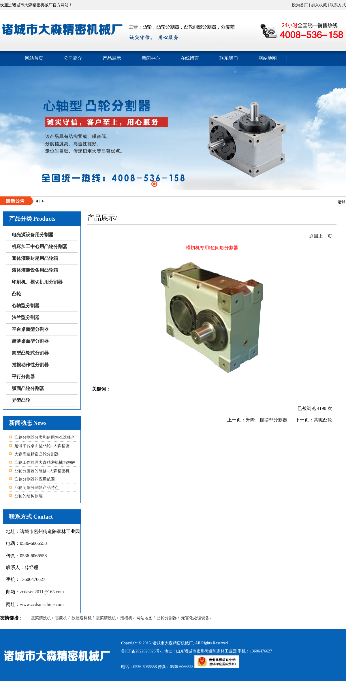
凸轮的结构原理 (28, 496)
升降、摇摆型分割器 (266, 419)
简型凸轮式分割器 (30, 352)
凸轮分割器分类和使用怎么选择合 (44, 437)
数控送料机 (82, 618)
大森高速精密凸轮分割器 (36, 454)
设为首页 (300, 5)
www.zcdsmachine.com (42, 604)
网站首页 (34, 58)
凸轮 (16, 293)
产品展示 (112, 58)
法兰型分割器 (26, 317)
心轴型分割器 (26, 305)
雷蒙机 (61, 618)
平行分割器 (23, 376)
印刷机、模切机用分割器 (37, 281)
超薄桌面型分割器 (30, 341)
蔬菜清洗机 (41, 618)
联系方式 (338, 5)
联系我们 (228, 58)
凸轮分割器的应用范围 (34, 479)
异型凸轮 (21, 400)
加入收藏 (319, 5)
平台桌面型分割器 (30, 329)
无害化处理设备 (195, 618)
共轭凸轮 (323, 419)
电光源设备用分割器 (32, 234)
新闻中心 (151, 58)
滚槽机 (126, 618)
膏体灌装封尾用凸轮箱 (35, 258)
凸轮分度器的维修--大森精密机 (41, 471)
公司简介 (73, 58)
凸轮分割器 (167, 618)
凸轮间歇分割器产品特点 (36, 487)
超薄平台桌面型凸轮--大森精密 (41, 446)
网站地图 (267, 58)
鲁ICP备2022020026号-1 (142, 651)
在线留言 (189, 58)
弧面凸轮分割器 (28, 388)
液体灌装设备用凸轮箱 (35, 270)
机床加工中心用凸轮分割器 (39, 246)
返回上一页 (320, 236)
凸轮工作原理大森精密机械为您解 (44, 462)
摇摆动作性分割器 (30, 364)
